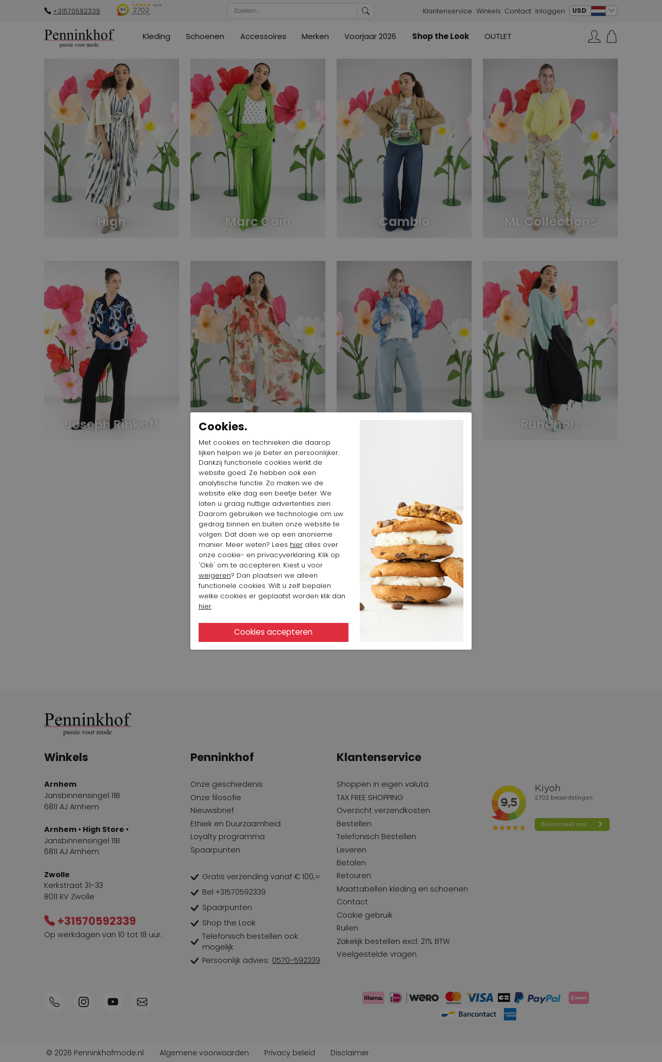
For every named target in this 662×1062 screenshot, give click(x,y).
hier (296, 544)
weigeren (215, 575)
